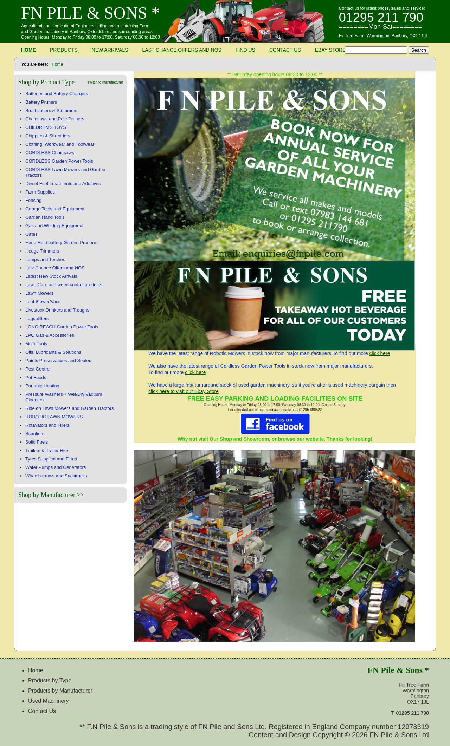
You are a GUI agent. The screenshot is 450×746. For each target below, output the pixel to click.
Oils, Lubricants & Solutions (53, 352)
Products (64, 50)
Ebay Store (330, 50)
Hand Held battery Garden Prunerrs (61, 242)
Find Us (245, 50)
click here (379, 353)
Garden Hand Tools (45, 217)
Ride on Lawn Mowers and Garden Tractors (69, 408)
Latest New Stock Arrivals (51, 276)
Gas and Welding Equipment (54, 225)
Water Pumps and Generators (55, 467)
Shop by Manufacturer (46, 494)
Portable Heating (42, 385)
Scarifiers (34, 433)
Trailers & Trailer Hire (46, 450)
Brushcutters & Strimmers (51, 110)
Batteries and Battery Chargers (56, 93)
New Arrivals (110, 50)
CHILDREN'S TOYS (45, 127)
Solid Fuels (36, 442)
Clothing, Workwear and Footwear (59, 144)
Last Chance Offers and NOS (181, 50)
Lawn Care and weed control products (63, 284)
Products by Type (49, 680)
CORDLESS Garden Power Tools (59, 161)
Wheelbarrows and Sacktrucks (56, 475)
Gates (31, 234)
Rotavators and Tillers (47, 425)
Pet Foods (35, 377)
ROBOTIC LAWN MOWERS (54, 416)
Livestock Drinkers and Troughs (57, 310)
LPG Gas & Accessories (49, 335)
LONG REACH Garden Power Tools (61, 326)
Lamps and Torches (45, 259)
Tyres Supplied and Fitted (51, 459)
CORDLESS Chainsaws (49, 152)
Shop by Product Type (46, 82)
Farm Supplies (40, 192)
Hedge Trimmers (42, 251)
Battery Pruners (41, 102)
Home (28, 50)
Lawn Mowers (39, 293)
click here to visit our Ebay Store (183, 391)
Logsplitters (37, 318)
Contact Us (285, 50)
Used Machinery (48, 701)
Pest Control (38, 369)
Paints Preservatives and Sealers (58, 360)
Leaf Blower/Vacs (42, 301)
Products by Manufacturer (60, 691)
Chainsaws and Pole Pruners (54, 119)
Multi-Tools (36, 343)
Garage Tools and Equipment (54, 208)
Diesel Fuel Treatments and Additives (63, 183)
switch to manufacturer (105, 82)
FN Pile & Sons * (90, 13)
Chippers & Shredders (47, 135)
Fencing (33, 200)
